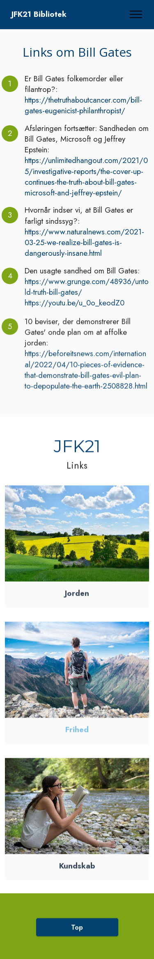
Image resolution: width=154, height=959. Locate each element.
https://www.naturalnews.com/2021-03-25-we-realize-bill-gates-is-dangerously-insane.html (84, 242)
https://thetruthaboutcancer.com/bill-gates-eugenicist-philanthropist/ (83, 105)
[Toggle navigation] (136, 14)
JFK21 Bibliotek (39, 14)
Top (77, 936)
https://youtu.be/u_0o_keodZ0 (74, 302)
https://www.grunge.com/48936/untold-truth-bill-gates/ (87, 287)
